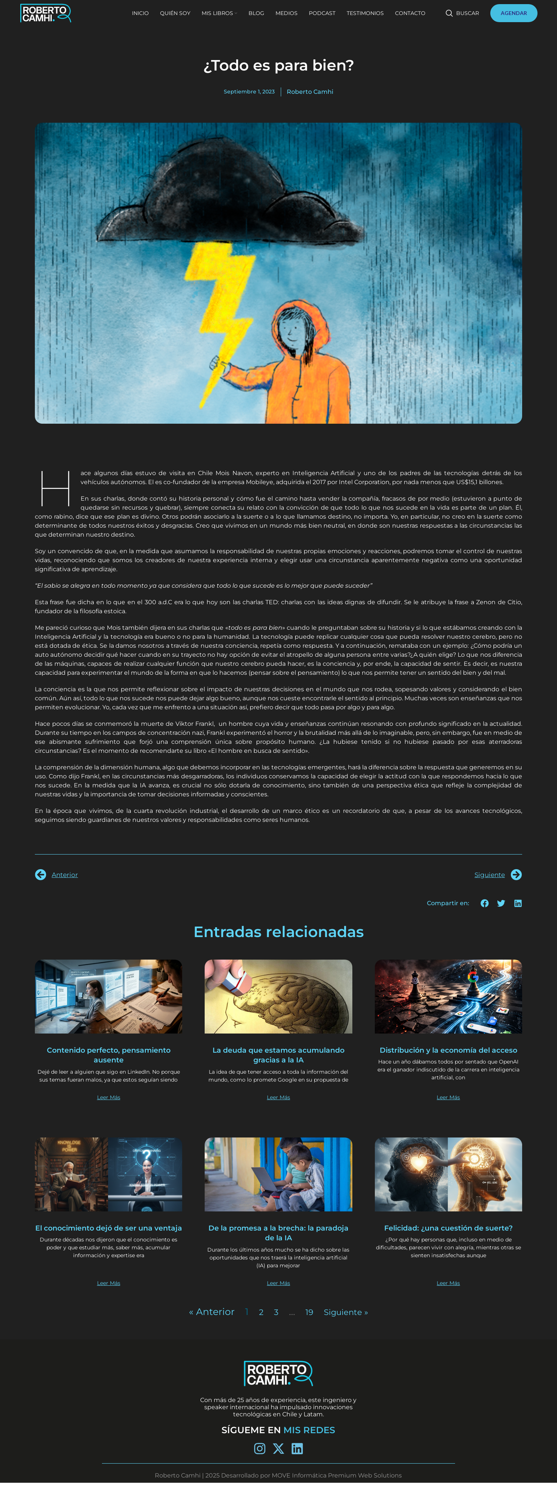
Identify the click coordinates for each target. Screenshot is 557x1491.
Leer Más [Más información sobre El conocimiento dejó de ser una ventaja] (108, 1291)
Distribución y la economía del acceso (448, 1055)
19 (306, 1320)
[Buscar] (462, 19)
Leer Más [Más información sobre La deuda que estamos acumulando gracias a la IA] (278, 1105)
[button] (485, 903)
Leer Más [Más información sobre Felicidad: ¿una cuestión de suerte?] (448, 1291)
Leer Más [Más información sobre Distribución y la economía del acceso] (448, 1105)
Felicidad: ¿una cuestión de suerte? (448, 1240)
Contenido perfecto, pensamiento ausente (108, 1055)
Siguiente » (347, 1320)
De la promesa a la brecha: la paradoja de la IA (278, 1240)
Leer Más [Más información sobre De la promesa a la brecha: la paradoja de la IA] (278, 1291)
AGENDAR (514, 19)
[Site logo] (60, 19)
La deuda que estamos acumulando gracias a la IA (278, 1055)
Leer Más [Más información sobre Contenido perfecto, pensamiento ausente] (108, 1105)
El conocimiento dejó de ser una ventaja (109, 1240)
